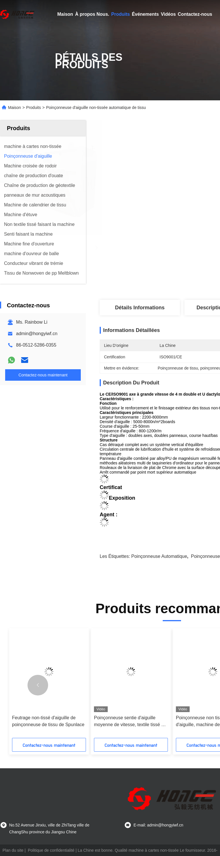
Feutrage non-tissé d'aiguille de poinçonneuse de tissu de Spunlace (48, 721)
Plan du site (13, 850)
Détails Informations (139, 307)
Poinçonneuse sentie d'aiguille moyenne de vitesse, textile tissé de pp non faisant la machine (130, 721)
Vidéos (168, 14)
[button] (38, 685)
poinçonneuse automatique (159, 556)
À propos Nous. (92, 14)
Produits (120, 14)
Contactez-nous (195, 14)
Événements (145, 14)
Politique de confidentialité (51, 850)
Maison (65, 14)
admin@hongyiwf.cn (36, 333)
